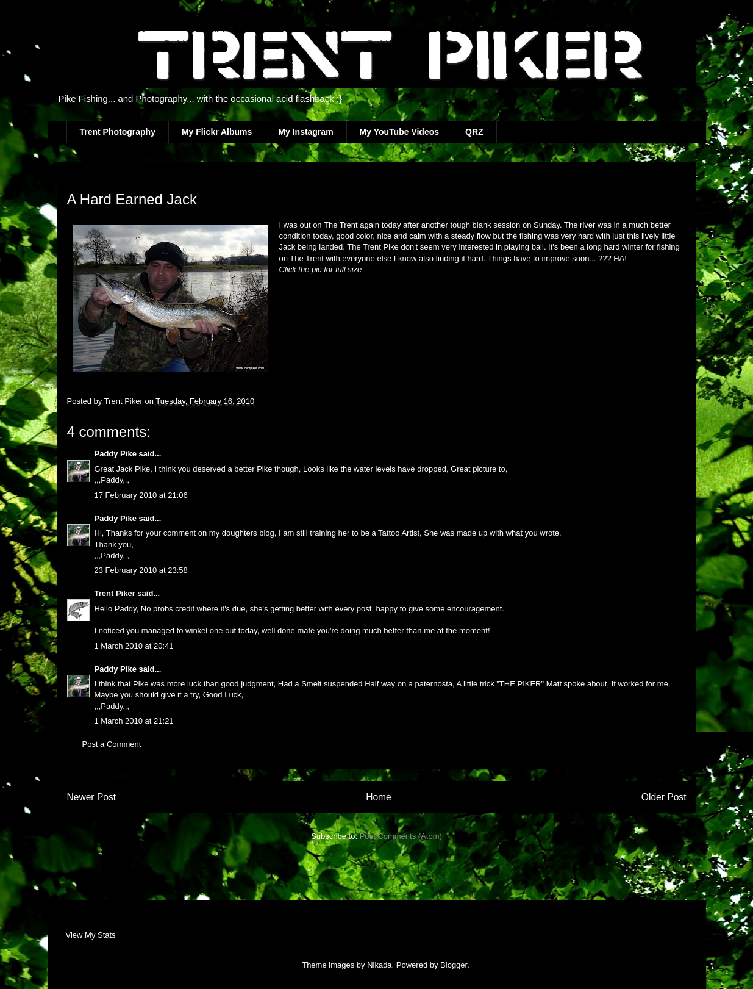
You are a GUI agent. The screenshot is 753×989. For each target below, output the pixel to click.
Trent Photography (117, 132)
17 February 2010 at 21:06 (141, 495)
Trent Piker (115, 593)
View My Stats (91, 935)
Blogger (453, 964)
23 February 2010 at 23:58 (141, 570)
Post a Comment (111, 744)
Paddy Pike (116, 453)
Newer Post (91, 797)
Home (378, 797)
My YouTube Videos (399, 132)
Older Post (664, 797)
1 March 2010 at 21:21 (134, 720)
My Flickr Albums (217, 132)
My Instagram (305, 132)
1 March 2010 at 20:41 (134, 645)
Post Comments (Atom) (401, 836)
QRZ (474, 132)
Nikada (379, 964)
